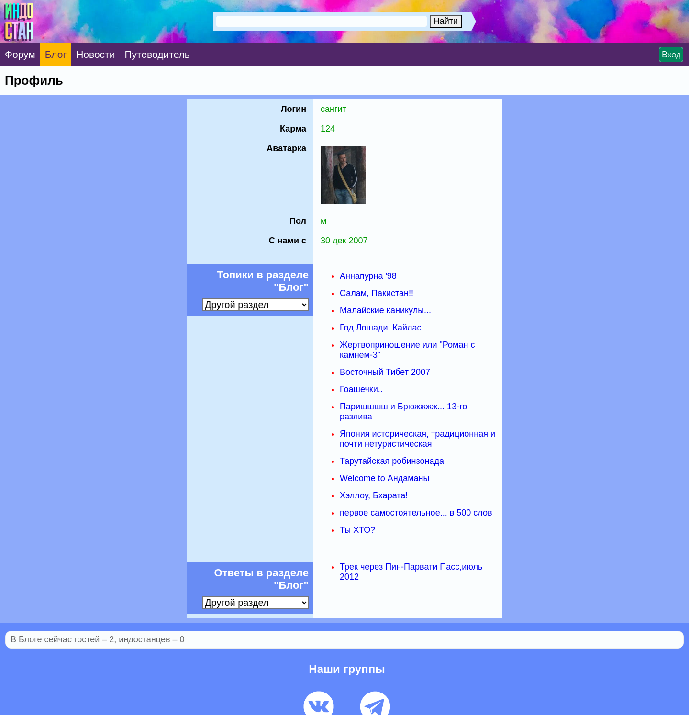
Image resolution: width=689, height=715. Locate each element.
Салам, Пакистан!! (376, 293)
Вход (671, 54)
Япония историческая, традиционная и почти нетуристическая (417, 439)
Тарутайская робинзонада (392, 461)
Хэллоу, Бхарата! (374, 495)
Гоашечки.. (361, 389)
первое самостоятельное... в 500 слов (416, 512)
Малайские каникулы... (385, 310)
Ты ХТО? (357, 530)
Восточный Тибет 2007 (385, 372)
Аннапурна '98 (368, 276)
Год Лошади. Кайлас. (382, 327)
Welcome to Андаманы (384, 478)
